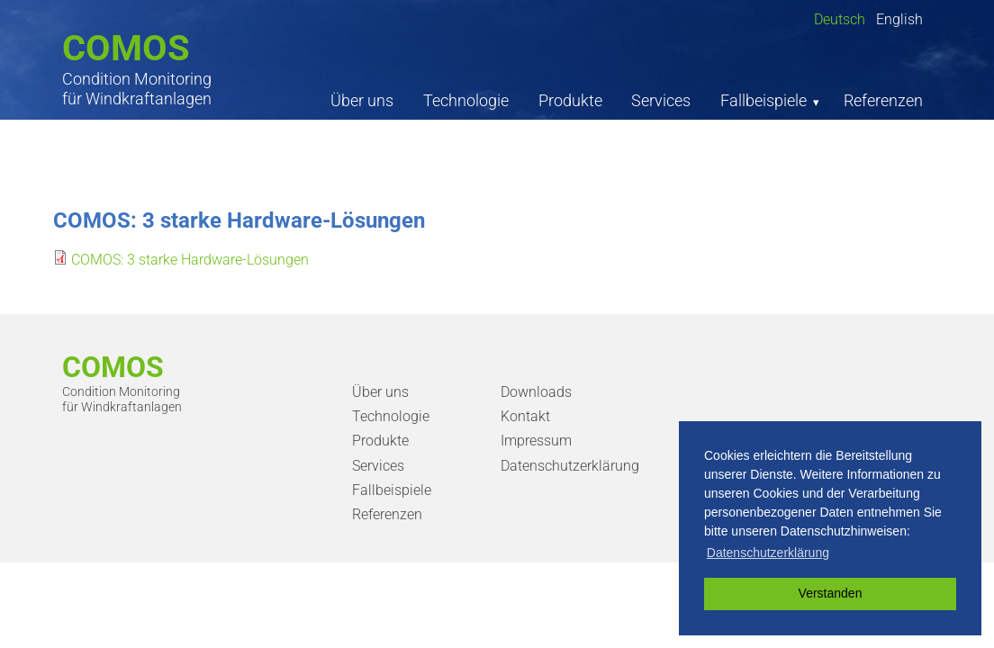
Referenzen (883, 100)
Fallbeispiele (763, 100)
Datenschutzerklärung (570, 465)
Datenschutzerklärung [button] (768, 552)
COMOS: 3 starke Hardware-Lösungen (190, 259)
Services (661, 100)
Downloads (536, 391)
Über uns (361, 100)
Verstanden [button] (831, 593)
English (899, 19)
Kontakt (525, 416)
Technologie (466, 100)
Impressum (536, 440)
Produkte (570, 100)
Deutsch (839, 19)
